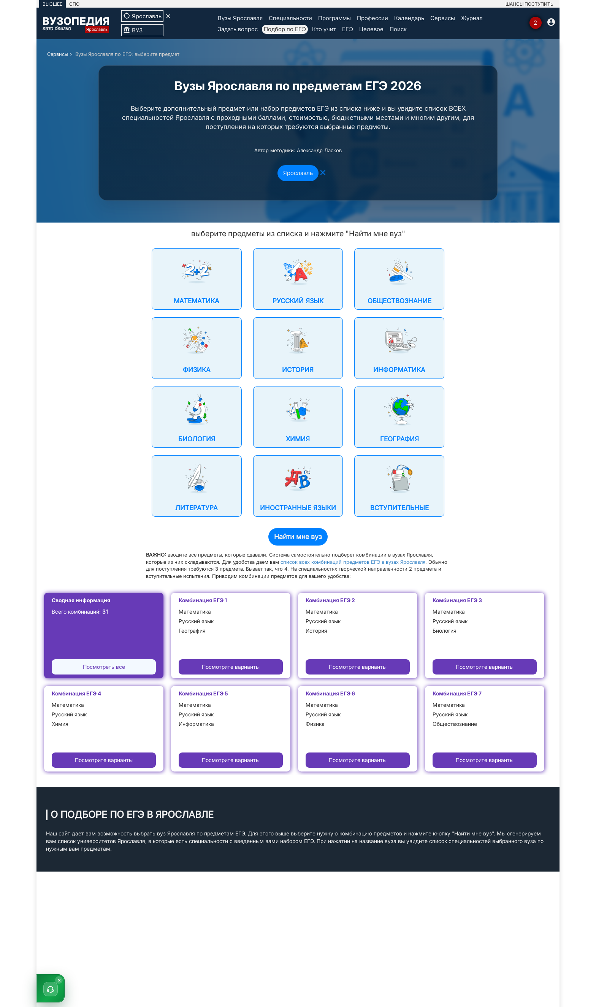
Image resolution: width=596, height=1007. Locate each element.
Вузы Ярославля (240, 18)
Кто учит (324, 29)
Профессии (372, 18)
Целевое (371, 29)
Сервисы (442, 18)
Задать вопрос (238, 29)
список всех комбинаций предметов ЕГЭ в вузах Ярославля (353, 562)
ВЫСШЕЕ (52, 4)
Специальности (290, 18)
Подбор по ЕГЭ (285, 29)
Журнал (472, 18)
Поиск (398, 29)
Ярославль (298, 173)
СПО (74, 4)
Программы (334, 18)
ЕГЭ (347, 29)
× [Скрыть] (59, 979)
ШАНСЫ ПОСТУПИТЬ (529, 4)
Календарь (409, 18)
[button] (50, 988)
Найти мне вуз (298, 537)
